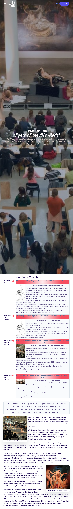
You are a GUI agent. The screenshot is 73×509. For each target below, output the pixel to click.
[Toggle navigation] (5, 4)
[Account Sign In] (64, 4)
